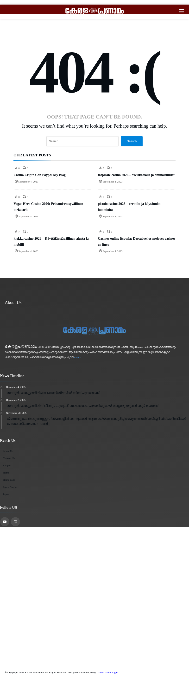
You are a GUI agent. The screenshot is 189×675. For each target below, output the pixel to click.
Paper (6, 494)
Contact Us (9, 458)
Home (6, 472)
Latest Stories (10, 487)
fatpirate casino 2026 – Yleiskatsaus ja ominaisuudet (136, 175)
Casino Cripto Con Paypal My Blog (40, 175)
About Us (8, 451)
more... (78, 356)
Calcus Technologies (108, 672)
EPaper (7, 465)
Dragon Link (142, 346)
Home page (9, 479)
